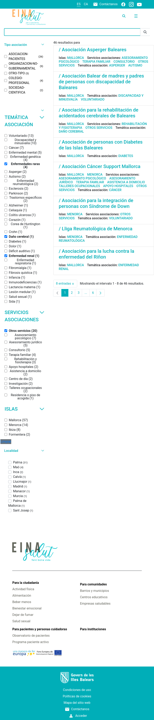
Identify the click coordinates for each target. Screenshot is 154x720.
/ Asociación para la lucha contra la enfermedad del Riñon (96, 254)
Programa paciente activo (30, 642)
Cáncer (115, 190)
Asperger (117, 65)
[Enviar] (145, 32)
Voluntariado (92, 99)
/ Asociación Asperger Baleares (93, 49)
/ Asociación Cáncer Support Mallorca (99, 166)
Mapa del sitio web (77, 703)
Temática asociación (24, 121)
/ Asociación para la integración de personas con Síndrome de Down (96, 203)
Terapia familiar (96, 61)
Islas (24, 409)
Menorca (95, 174)
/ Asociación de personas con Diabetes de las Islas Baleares (101, 145)
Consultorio (124, 61)
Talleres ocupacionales (79, 186)
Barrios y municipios (94, 591)
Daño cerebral (71, 131)
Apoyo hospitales (118, 186)
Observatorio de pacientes (31, 635)
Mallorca (75, 58)
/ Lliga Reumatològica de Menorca (95, 229)
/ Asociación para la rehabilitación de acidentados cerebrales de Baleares (98, 113)
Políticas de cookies (77, 696)
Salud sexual (21, 621)
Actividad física (23, 589)
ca (86, 4)
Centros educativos (93, 597)
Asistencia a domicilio (126, 182)
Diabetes (125, 156)
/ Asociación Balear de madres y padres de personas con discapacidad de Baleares (101, 81)
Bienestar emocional (27, 608)
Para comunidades (93, 584)
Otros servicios (98, 128)
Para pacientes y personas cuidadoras (39, 629)
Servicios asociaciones (24, 316)
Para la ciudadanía (25, 583)
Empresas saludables (95, 603)
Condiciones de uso (77, 690)
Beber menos (21, 602)
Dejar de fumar (22, 615)
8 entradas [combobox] (66, 283)
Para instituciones (93, 629)
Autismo (135, 65)
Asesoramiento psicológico (82, 178)
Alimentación (21, 595)
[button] (23, 44)
